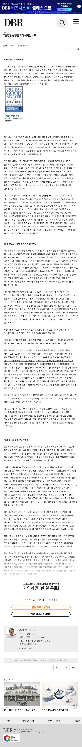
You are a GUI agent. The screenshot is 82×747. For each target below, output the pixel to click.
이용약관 (7, 721)
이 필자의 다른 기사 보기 (27, 648)
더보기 (66, 49)
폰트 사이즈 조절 (74, 49)
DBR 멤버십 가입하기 (41, 614)
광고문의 (78, 721)
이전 (57, 667)
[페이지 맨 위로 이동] (74, 706)
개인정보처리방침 (28, 721)
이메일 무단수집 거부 (53, 721)
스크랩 (78, 49)
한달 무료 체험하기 (41, 607)
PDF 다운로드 (70, 49)
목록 (65, 667)
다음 (74, 667)
